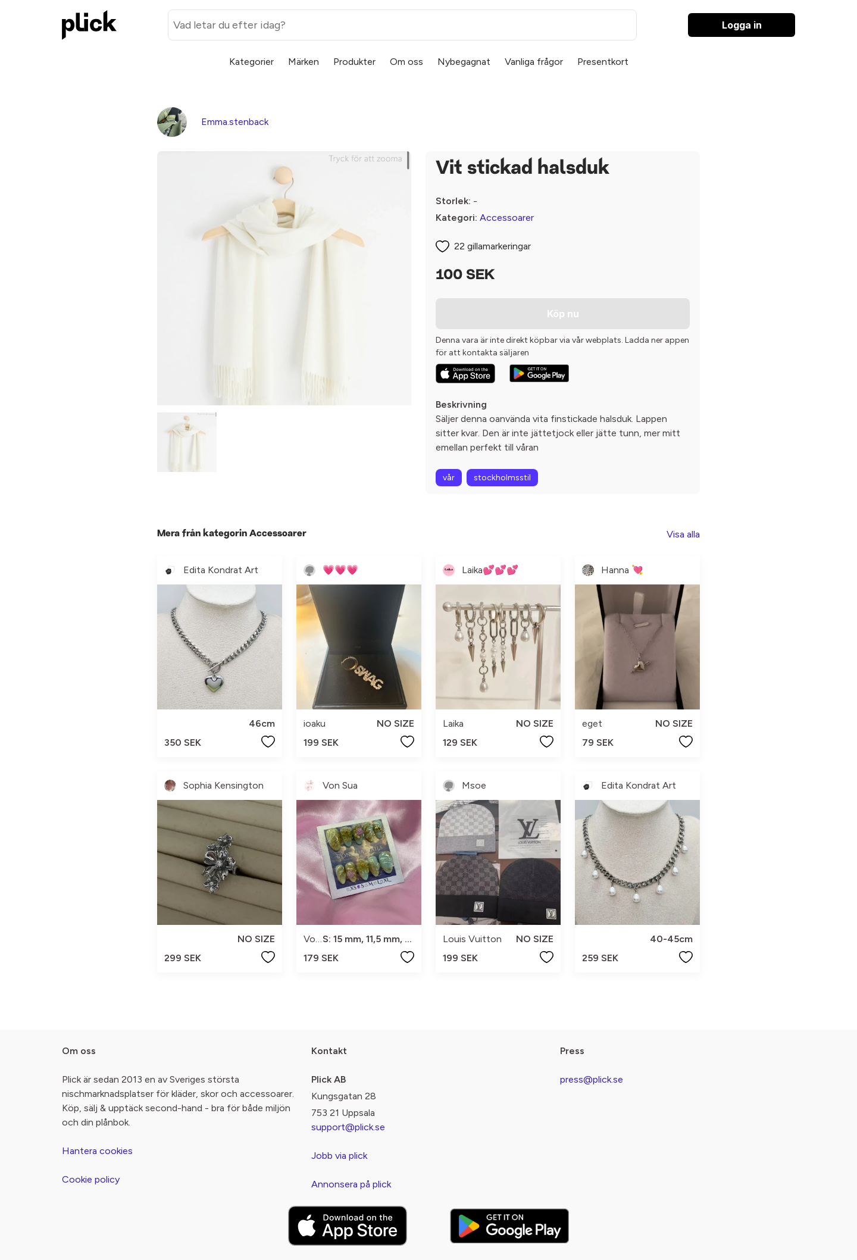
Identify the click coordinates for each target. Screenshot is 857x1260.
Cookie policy (91, 1179)
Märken (303, 61)
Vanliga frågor (534, 61)
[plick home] (89, 25)
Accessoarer (507, 217)
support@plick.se (348, 1127)
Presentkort (602, 61)
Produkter (354, 61)
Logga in (742, 25)
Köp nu (563, 314)
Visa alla (683, 534)
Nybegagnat (463, 61)
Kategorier (251, 61)
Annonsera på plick (351, 1184)
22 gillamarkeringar (492, 246)
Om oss (406, 61)
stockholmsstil (502, 478)
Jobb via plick (339, 1155)
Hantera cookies (97, 1150)
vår (449, 478)
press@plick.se (591, 1079)
